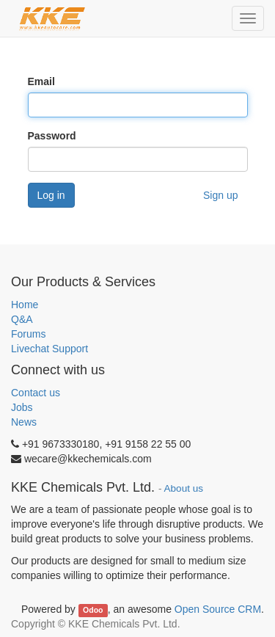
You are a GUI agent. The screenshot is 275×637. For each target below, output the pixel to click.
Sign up (220, 195)
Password (52, 136)
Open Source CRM (218, 609)
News (24, 422)
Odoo (93, 609)
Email (41, 81)
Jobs (22, 407)
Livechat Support (49, 348)
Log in (51, 195)
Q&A (22, 319)
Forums (28, 334)
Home (24, 304)
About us (183, 488)
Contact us (35, 392)
